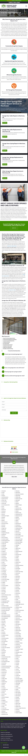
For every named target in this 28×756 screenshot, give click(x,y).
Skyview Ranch (18, 632)
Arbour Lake (4, 502)
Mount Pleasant (18, 529)
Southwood (18, 646)
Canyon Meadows (5, 544)
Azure (3, 508)
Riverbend (17, 589)
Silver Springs (18, 626)
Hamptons (4, 671)
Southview (17, 643)
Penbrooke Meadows (19, 567)
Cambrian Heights (5, 541)
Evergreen (3, 636)
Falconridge (4, 642)
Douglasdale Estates (5, 603)
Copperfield (4, 575)
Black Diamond (4, 524)
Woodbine (17, 712)
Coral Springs (4, 577)
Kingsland (3, 702)
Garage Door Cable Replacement (12, 130)
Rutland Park (18, 603)
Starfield (17, 653)
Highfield (3, 682)
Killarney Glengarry (5, 699)
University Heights (19, 681)
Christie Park (4, 561)
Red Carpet (18, 580)
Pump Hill (17, 572)
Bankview (3, 515)
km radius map (14, 431)
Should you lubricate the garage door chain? (15, 378)
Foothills (3, 645)
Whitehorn (17, 702)
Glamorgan (4, 653)
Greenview (4, 667)
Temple (17, 668)
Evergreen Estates (5, 637)
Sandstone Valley (19, 609)
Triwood (17, 671)
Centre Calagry (4, 550)
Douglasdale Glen (5, 605)
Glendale (3, 657)
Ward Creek (18, 693)
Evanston (3, 634)
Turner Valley (18, 674)
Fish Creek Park (4, 643)
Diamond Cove (4, 598)
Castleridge (4, 547)
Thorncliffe (18, 670)
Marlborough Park (19, 501)
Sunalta (17, 660)
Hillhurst (3, 687)
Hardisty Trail (4, 673)
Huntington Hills (5, 691)
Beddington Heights (5, 518)
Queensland (18, 575)
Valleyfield (17, 687)
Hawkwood (4, 676)
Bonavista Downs (5, 525)
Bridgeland (4, 533)
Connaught (4, 574)
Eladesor (3, 626)
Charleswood (4, 555)
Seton (17, 615)
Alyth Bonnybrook (5, 499)
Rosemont (17, 594)
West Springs (18, 698)
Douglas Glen (4, 601)
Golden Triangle (4, 662)
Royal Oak (17, 598)
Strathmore (18, 659)
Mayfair (17, 504)
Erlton (3, 632)
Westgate (17, 699)
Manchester (18, 494)
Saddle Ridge (18, 605)
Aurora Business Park (6, 507)
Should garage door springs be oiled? (13, 374)
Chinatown (4, 558)
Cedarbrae (4, 549)
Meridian (17, 519)
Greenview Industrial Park (6, 668)
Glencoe (3, 656)
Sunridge (17, 665)
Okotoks (17, 552)
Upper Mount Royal (19, 684)
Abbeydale (4, 493)
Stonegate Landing (19, 654)
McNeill (17, 513)
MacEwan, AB (5, 749)
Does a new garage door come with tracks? (14, 370)
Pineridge (17, 569)
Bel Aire (3, 521)
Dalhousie (3, 592)
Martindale (18, 502)
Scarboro (17, 611)
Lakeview (3, 705)
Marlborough (18, 499)
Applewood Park (5, 501)
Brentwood (4, 532)
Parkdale (17, 558)
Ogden (17, 549)
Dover (3, 606)
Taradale (17, 667)
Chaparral (3, 553)
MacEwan (3, 713)
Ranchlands (18, 578)
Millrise (17, 522)
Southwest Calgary (19, 645)
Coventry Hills (4, 583)
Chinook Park (4, 560)
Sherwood (17, 623)
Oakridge (17, 547)
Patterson (17, 563)
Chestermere (4, 556)
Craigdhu (3, 584)
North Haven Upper (19, 541)
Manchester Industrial (19, 496)
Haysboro (3, 677)
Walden (17, 691)
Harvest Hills (4, 674)
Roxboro (17, 597)
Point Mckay (18, 570)
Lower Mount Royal (5, 712)
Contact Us (14, 230)
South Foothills (18, 639)
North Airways (18, 535)
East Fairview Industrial (6, 617)
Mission (17, 524)
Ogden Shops (18, 550)
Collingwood (4, 572)
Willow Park (18, 707)
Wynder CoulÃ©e (19, 715)
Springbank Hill (18, 648)
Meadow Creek (18, 515)
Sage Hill (17, 608)
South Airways (18, 636)
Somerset (17, 634)
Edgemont (4, 625)
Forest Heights (4, 646)
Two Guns (17, 679)
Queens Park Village (19, 574)
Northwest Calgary (19, 544)
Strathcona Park (18, 657)
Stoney (17, 656)
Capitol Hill (4, 546)
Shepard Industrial (19, 622)
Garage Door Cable (12, 292)
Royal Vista (18, 600)
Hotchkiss (4, 690)
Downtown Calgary (5, 608)
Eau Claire (4, 623)
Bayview (3, 516)
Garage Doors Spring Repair (10, 144)
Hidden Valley (4, 681)
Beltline (3, 522)
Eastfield (3, 622)
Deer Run (3, 595)
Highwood (4, 685)
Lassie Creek (4, 707)
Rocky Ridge (18, 591)
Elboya (3, 629)
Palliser (17, 555)
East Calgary (4, 615)
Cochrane (3, 570)
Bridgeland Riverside (5, 535)
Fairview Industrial (5, 640)
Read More (5, 123)
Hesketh (3, 679)
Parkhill (17, 560)
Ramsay (17, 577)
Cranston (3, 586)
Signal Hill (17, 625)
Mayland (17, 505)
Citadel (3, 564)
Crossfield (4, 591)
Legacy (3, 708)
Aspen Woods (4, 504)
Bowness (3, 527)
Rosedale (17, 592)
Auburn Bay (4, 505)
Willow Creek (18, 705)
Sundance (17, 662)
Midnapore (18, 521)
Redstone (17, 581)
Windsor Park (18, 708)
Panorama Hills (18, 556)
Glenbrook (4, 654)
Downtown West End (5, 612)
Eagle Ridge (4, 614)
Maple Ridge (18, 498)
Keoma (3, 698)
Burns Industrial (5, 539)
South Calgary (18, 637)
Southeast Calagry (19, 642)
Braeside (3, 529)
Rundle (17, 601)
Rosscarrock (18, 595)
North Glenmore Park (19, 538)
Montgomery (18, 527)
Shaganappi (18, 617)
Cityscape (3, 566)
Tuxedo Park (18, 677)
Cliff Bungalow (4, 567)
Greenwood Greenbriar (6, 670)
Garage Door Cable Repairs (10, 116)
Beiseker (3, 519)
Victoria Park (18, 690)
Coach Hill (4, 569)
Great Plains (4, 665)
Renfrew (17, 583)
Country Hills (4, 580)
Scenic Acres (18, 614)
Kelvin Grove (4, 696)
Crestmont (4, 589)
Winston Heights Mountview (21, 710)
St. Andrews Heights (19, 651)
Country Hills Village (5, 581)
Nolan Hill (17, 533)
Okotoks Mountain (19, 553)
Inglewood (4, 693)
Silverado (17, 628)
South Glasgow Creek (19, 640)
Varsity (17, 688)
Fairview (3, 639)
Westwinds (18, 701)
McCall (17, 508)
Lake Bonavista (4, 704)
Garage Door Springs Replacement (12, 159)
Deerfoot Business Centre (6, 597)
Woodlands (18, 713)
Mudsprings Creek (19, 530)
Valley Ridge (18, 685)
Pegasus (17, 566)
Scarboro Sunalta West (20, 612)
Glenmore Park (4, 660)
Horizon (3, 688)
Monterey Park (18, 525)
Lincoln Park (4, 710)
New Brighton (18, 532)
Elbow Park (4, 628)
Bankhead (4, 513)
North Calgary (18, 536)
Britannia (3, 538)
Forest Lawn (4, 648)
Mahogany (18, 493)
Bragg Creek (4, 530)
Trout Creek (18, 673)
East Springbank (5, 620)
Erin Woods (4, 631)
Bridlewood (4, 536)
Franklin (3, 651)
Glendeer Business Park (6, 659)
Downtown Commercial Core (7, 609)
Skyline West (18, 631)
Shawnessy (18, 620)
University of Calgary (19, 682)
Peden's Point (18, 564)
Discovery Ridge (5, 600)
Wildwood (17, 704)
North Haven (18, 539)
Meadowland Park (19, 516)
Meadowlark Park (19, 518)
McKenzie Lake (18, 510)
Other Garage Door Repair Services (12, 173)
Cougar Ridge (4, 578)
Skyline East (18, 629)
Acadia (3, 494)
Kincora (3, 701)
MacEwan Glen (4, 715)
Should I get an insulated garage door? (13, 356)
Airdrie (3, 496)
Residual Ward (18, 584)
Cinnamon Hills (4, 563)
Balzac (3, 510)
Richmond (17, 586)
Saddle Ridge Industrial (20, 606)
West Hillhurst (18, 696)
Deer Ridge (4, 594)
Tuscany (17, 676)
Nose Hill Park (18, 546)
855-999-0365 (6, 747)
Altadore (3, 498)
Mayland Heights (19, 507)
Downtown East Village (6, 611)
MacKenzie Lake (5, 716)
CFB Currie (4, 552)
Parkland (17, 561)
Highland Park (4, 684)
